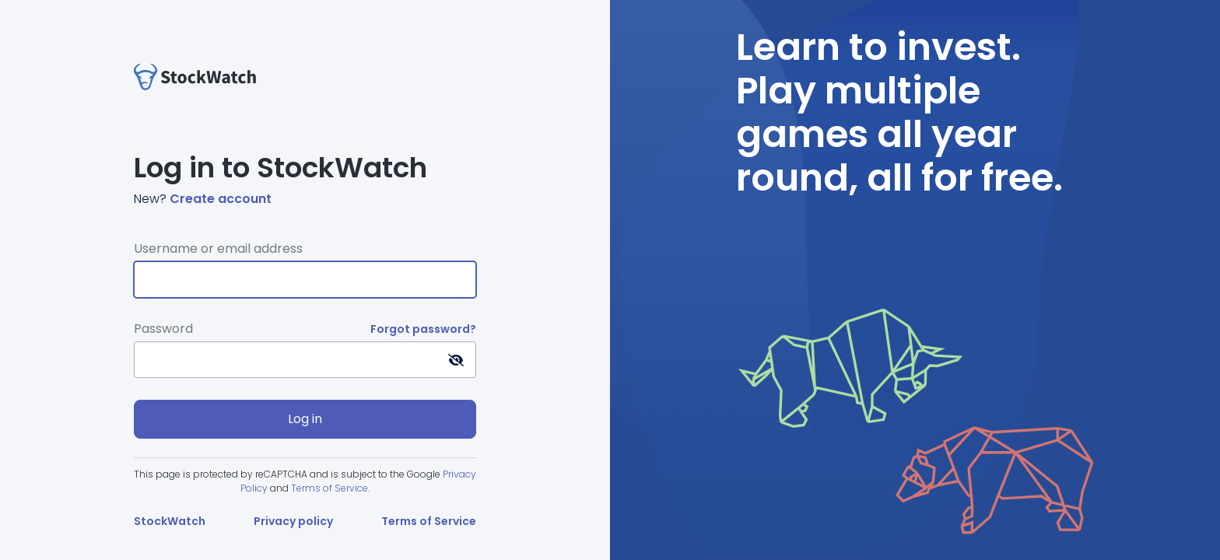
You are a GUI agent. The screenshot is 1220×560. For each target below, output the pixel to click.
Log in (305, 419)
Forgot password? (423, 329)
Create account (221, 199)
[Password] (305, 359)
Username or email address (218, 248)
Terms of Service (329, 488)
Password (163, 329)
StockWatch (169, 521)
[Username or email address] (305, 279)
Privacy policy (293, 521)
